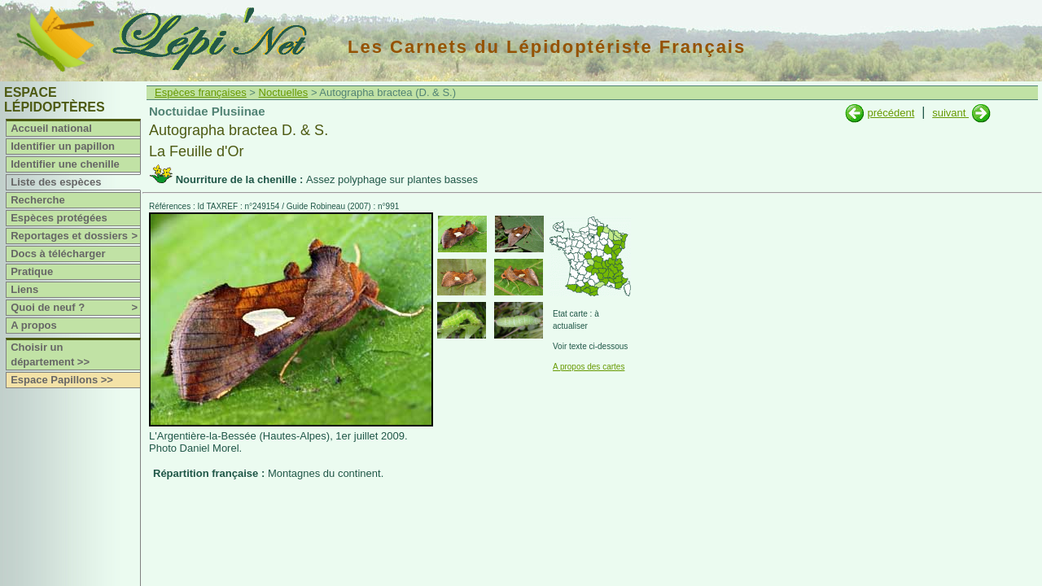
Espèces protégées (59, 218)
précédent (890, 113)
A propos (34, 325)
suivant (950, 113)
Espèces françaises (201, 92)
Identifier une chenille (65, 164)
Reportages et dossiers (75, 236)
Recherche (37, 200)
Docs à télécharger (58, 253)
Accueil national (51, 128)
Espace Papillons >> (62, 380)
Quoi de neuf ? (75, 307)
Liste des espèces (56, 182)
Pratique (32, 271)
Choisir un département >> (50, 354)
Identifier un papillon (63, 146)
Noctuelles (284, 92)
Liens (24, 289)
